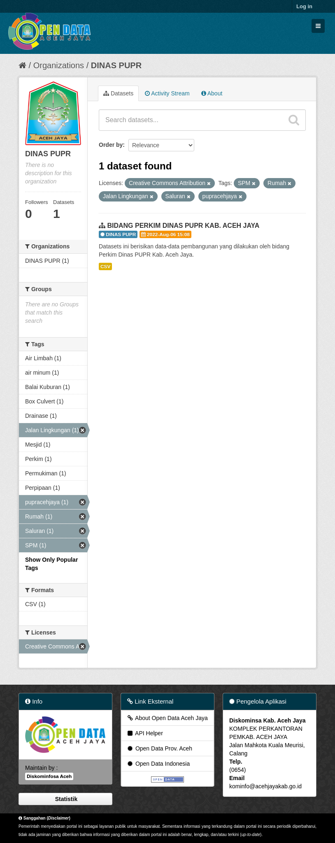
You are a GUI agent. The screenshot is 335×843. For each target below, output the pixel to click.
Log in (304, 6)
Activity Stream (167, 93)
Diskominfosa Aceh (49, 776)
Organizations (58, 65)
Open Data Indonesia (158, 763)
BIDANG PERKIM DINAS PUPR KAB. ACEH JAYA (183, 225)
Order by (111, 144)
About (212, 93)
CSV (105, 266)
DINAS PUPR (116, 65)
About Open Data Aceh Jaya (167, 718)
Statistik (65, 799)
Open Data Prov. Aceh (159, 748)
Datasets (118, 93)
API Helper (144, 733)
